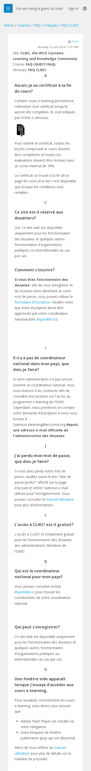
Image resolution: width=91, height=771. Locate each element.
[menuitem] (84, 8)
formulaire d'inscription (32, 302)
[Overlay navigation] (8, 8)
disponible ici (46, 319)
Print (75, 41)
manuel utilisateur (60, 499)
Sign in (73, 8)
